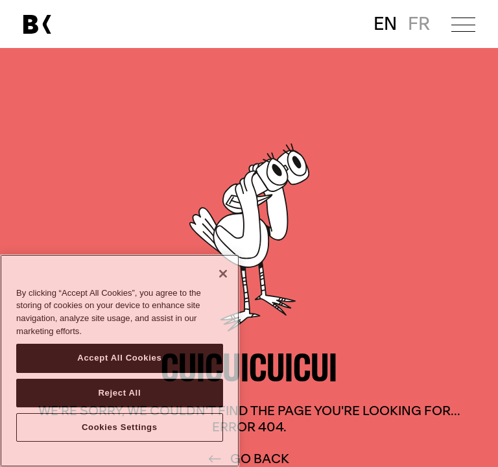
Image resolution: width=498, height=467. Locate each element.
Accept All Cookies (119, 358)
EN (385, 24)
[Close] (223, 273)
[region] (119, 360)
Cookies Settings (120, 427)
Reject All (119, 393)
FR (419, 24)
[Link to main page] (37, 24)
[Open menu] (463, 24)
